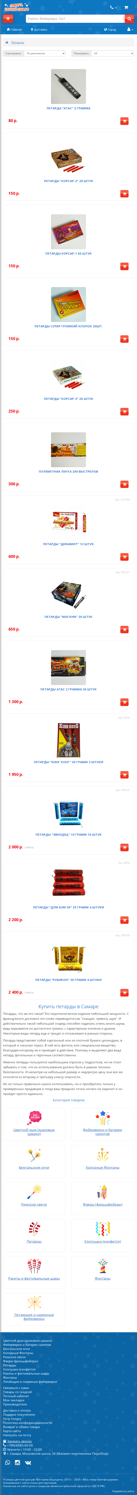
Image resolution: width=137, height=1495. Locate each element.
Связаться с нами (16, 1388)
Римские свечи (14, 1357)
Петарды (17, 42)
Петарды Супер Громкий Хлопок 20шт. (69, 326)
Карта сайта (12, 1431)
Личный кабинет (16, 1396)
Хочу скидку (12, 1419)
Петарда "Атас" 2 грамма (68, 108)
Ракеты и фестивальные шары (26, 1373)
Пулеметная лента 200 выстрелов (68, 471)
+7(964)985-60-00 (18, 1445)
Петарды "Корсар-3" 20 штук (68, 399)
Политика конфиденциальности (27, 1423)
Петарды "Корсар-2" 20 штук (68, 181)
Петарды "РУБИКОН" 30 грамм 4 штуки (68, 980)
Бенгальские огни (16, 1349)
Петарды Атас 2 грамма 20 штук (69, 689)
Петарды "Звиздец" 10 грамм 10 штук (69, 834)
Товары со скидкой (17, 1392)
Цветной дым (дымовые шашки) (27, 1340)
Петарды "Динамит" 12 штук (68, 544)
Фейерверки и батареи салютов (27, 1345)
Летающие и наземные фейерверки (30, 1382)
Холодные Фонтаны (18, 1353)
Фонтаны (10, 1377)
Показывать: (81, 53)
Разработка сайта (123, 1491)
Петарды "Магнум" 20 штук (68, 617)
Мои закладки (13, 1400)
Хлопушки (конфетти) (19, 1369)
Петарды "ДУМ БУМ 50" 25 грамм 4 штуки (68, 907)
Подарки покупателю (19, 1414)
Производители (15, 1404)
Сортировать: (13, 53)
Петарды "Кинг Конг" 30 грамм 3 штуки (68, 762)
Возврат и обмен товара (21, 1427)
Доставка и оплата (17, 1410)
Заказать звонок (19, 1441)
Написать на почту (17, 1435)
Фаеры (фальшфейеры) (20, 1361)
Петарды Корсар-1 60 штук (68, 253)
